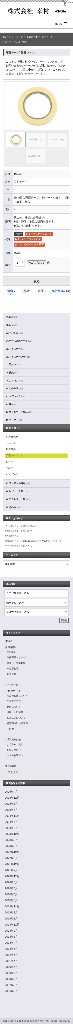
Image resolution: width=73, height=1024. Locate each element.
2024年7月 (11, 821)
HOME (5, 37)
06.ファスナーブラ (18, 357)
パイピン (12, 474)
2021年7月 (11, 870)
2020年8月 (11, 882)
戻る (36, 281)
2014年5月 (11, 936)
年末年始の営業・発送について (18, 531)
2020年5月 (11, 894)
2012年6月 (11, 954)
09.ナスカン (14, 380)
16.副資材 (13, 428)
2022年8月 (11, 858)
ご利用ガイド (13, 690)
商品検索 (10, 766)
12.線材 (12, 404)
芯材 (10, 468)
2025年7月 (11, 809)
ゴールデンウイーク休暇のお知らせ (20, 526)
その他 (10, 728)
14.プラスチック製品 (19, 412)
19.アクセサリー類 (18, 499)
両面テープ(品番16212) (16, 292)
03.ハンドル (14, 333)
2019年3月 (11, 918)
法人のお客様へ (15, 755)
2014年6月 (11, 930)
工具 (10, 443)
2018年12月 (12, 924)
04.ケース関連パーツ (19, 341)
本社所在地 (12, 668)
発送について (14, 706)
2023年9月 (11, 840)
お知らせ (11, 674)
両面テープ (47, 37)
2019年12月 (12, 906)
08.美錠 (12, 372)
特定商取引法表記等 (17, 723)
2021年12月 (12, 864)
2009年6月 (11, 972)
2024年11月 (12, 815)
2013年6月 (11, 948)
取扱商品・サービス (17, 657)
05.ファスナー (15, 349)
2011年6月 (11, 960)
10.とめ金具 (14, 388)
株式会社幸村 (37, 1021)
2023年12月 (12, 833)
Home (8, 641)
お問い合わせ (13, 739)
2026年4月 (11, 791)
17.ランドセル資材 (18, 483)
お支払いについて (16, 717)
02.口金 (12, 325)
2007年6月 (11, 985)
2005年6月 (11, 991)
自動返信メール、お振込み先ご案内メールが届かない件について (33, 541)
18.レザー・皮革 (17, 491)
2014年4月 (11, 942)
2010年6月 (11, 966)
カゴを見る (11, 772)
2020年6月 (11, 888)
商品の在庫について (17, 695)
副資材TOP (32, 37)
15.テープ (14, 420)
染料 (10, 461)
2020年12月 (12, 876)
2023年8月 (11, 846)
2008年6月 (11, 979)
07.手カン (13, 364)
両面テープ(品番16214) (54, 292)
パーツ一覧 (17, 37)
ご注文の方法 (14, 701)
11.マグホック (15, 396)
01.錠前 (12, 317)
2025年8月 (11, 803)
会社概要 (10, 647)
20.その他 (13, 507)
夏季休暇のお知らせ (13, 536)
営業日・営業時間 (16, 663)
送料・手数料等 (15, 712)
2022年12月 (12, 852)
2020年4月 (11, 900)
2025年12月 (12, 797)
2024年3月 (11, 827)
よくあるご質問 (15, 744)
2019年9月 (11, 912)
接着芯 (11, 449)
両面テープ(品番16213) (16, 42)
